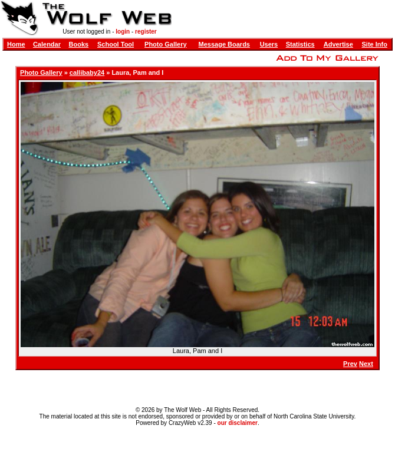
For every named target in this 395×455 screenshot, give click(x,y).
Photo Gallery (165, 44)
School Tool (115, 44)
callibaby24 (87, 72)
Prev (350, 363)
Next (366, 363)
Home (16, 44)
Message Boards (224, 44)
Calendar (47, 44)
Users (269, 44)
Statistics (300, 44)
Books (79, 44)
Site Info (374, 44)
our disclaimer (238, 423)
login (123, 31)
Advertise (338, 44)
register (146, 31)
